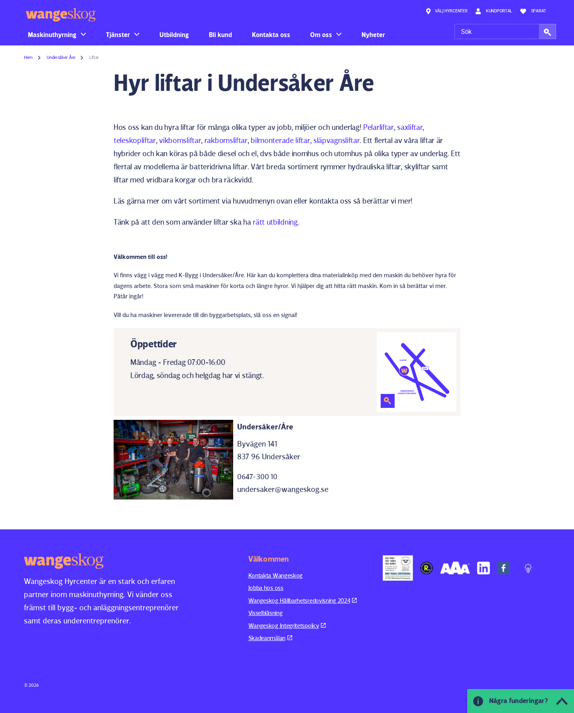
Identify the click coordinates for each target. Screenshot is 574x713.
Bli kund (220, 34)
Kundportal (493, 11)
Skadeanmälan (270, 638)
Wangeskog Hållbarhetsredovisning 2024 (302, 600)
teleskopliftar (135, 140)
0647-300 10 (257, 476)
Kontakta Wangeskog (275, 575)
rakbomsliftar (226, 140)
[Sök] (505, 31)
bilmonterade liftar (280, 140)
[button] (547, 31)
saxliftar (410, 127)
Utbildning (174, 34)
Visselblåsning (265, 612)
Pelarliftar (378, 127)
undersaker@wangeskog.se (282, 489)
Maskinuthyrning (52, 34)
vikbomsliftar (180, 140)
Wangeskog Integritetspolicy (287, 625)
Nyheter (373, 34)
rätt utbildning (275, 221)
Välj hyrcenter (446, 11)
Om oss (321, 34)
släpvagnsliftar (336, 140)
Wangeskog (61, 15)
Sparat (533, 11)
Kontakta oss (271, 34)
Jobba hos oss (265, 587)
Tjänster (118, 34)
